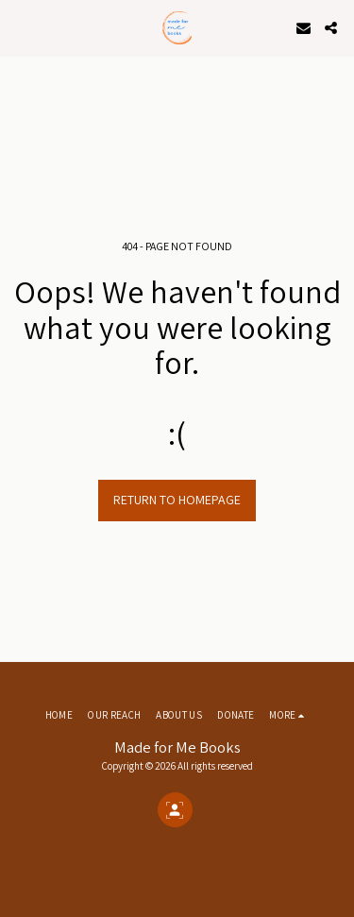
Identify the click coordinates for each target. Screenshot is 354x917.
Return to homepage (177, 499)
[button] (21, 27)
